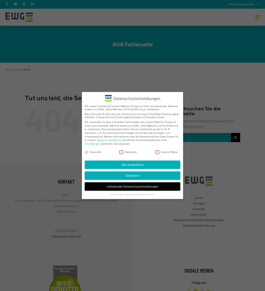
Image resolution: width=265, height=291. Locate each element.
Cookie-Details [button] (116, 194)
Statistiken (128, 152)
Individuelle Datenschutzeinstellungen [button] (132, 186)
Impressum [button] (150, 194)
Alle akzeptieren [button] (132, 165)
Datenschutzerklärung (109, 140)
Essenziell (93, 152)
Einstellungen (92, 143)
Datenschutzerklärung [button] (134, 194)
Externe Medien (167, 152)
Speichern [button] (132, 175)
